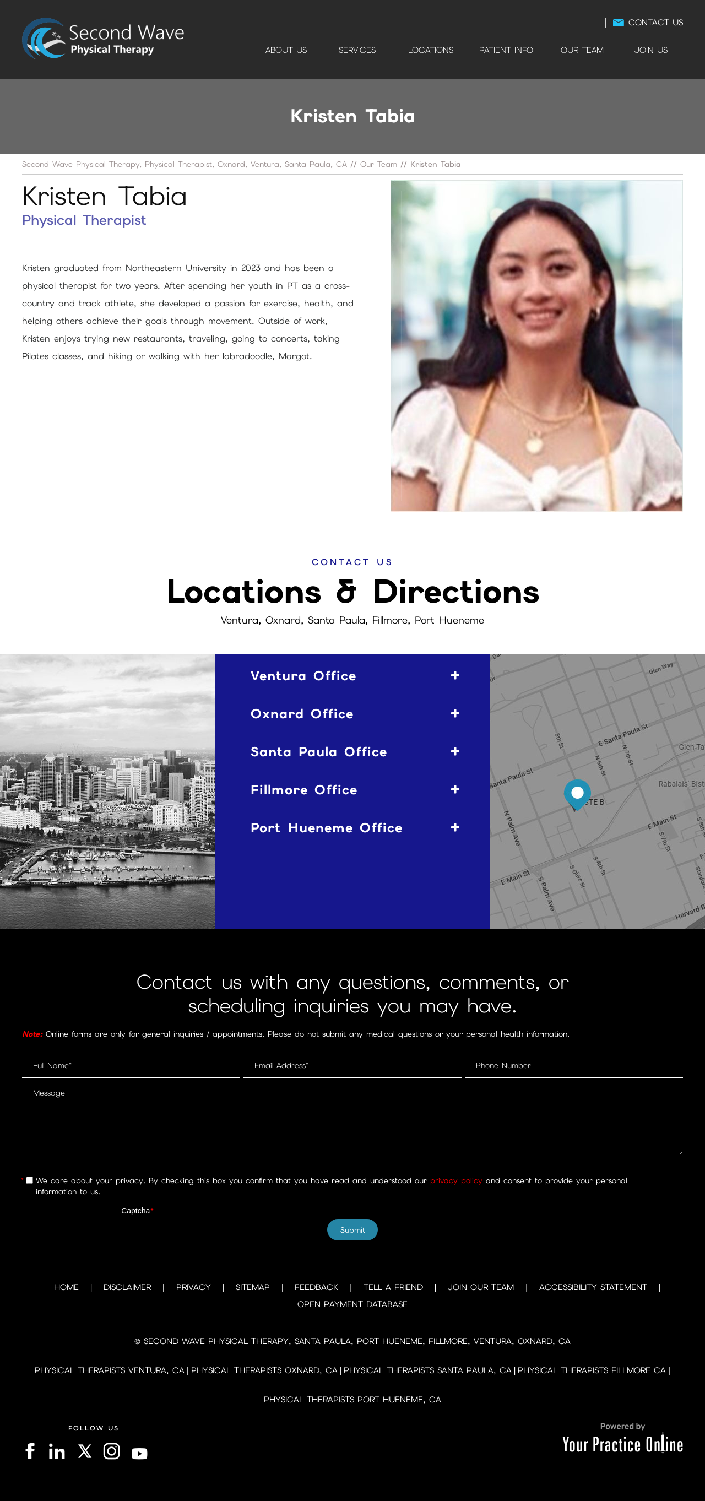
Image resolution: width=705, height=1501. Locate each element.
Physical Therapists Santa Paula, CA (428, 1370)
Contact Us (655, 22)
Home (238, 50)
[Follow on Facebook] (31, 1451)
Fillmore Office (304, 789)
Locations (430, 50)
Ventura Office (303, 675)
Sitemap (253, 1287)
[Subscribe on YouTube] (140, 1451)
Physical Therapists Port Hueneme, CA (352, 1399)
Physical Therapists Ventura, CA (110, 1370)
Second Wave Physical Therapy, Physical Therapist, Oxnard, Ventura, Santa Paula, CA (184, 164)
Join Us (651, 50)
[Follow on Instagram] (112, 1451)
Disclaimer (127, 1287)
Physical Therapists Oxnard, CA (264, 1370)
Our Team (582, 50)
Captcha (137, 1210)
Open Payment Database (352, 1304)
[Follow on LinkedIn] (56, 1451)
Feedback (316, 1287)
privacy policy (456, 1180)
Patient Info (506, 50)
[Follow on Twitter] (84, 1451)
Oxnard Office (302, 713)
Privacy (193, 1287)
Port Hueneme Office (327, 827)
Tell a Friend (393, 1287)
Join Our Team (481, 1287)
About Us (286, 50)
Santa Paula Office (319, 751)
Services (357, 50)
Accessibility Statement (593, 1287)
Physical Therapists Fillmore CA (592, 1370)
